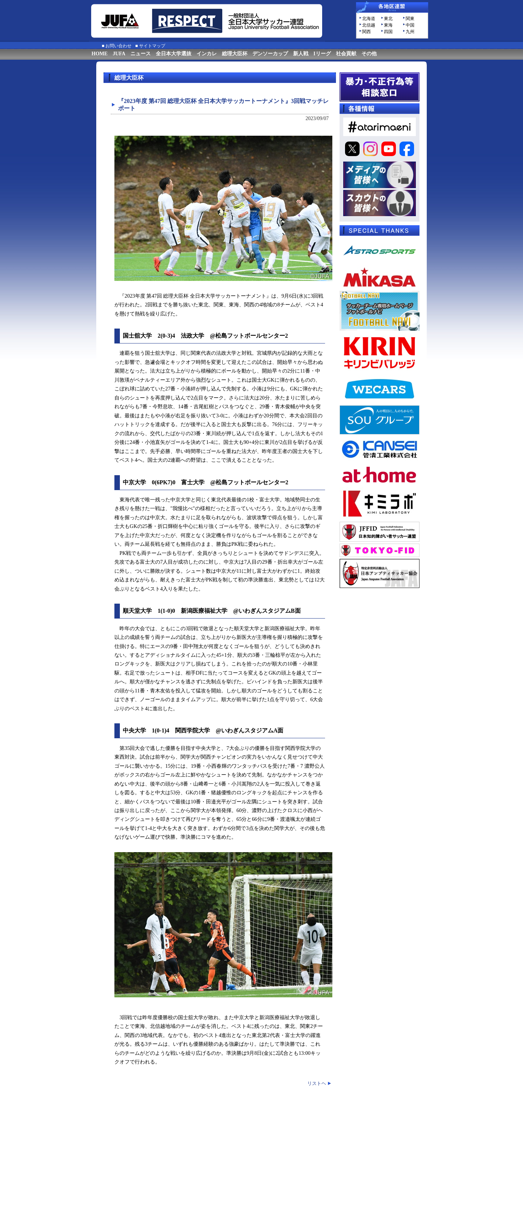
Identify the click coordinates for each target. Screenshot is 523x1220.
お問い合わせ (118, 45)
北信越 (368, 25)
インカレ (206, 53)
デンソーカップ (270, 53)
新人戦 (300, 53)
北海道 (368, 18)
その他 (369, 53)
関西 (366, 31)
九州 (410, 31)
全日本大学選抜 (173, 53)
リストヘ (316, 1083)
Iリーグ (322, 53)
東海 (388, 25)
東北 (388, 18)
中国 (410, 25)
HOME (100, 53)
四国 (388, 31)
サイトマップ (152, 45)
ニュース (140, 53)
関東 (410, 18)
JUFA (119, 53)
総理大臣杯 (234, 53)
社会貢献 (346, 53)
